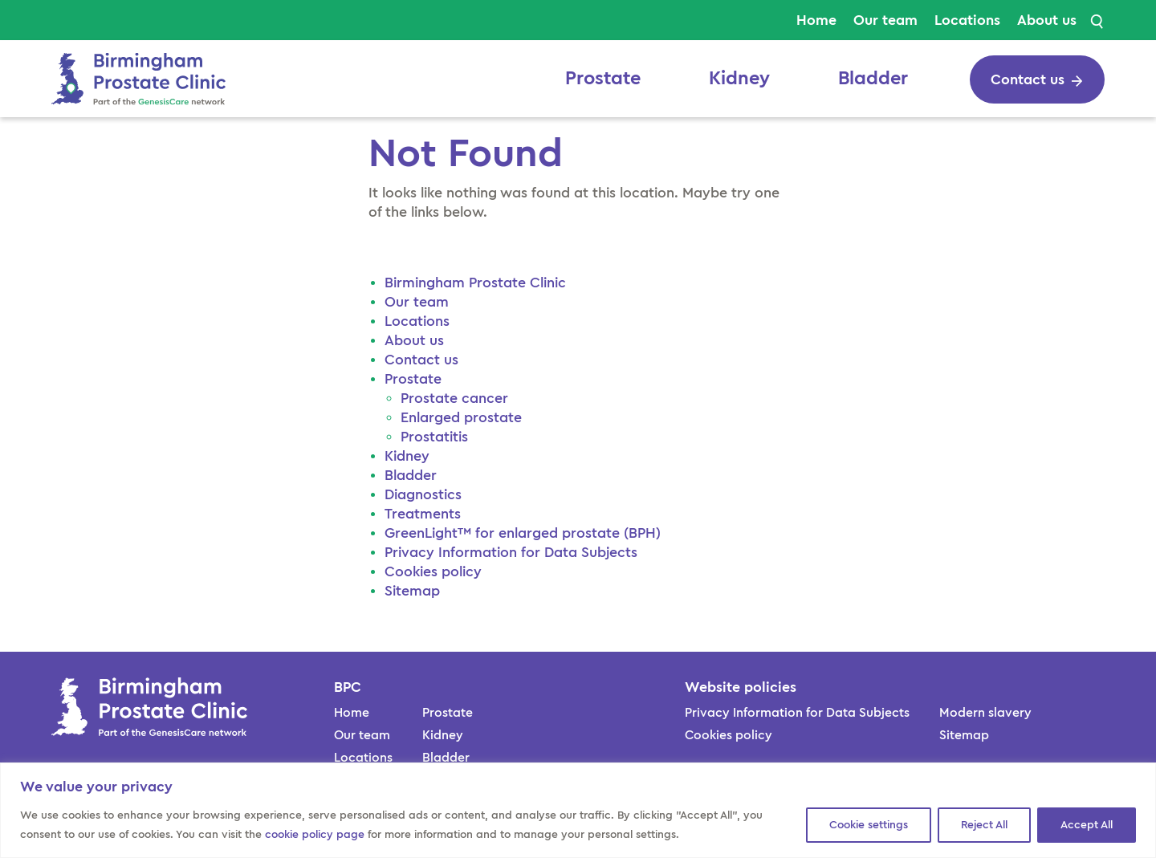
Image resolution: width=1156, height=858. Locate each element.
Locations (967, 20)
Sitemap (412, 591)
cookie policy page (314, 834)
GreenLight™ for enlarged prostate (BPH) (523, 533)
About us (1047, 20)
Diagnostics (423, 494)
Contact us (421, 359)
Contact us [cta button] (1027, 79)
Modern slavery (985, 712)
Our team (885, 20)
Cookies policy (433, 571)
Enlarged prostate (461, 417)
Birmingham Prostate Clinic (477, 282)
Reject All (984, 825)
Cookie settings (868, 825)
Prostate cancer (454, 398)
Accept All (1086, 825)
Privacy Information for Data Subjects (511, 552)
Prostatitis (436, 436)
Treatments (423, 513)
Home (816, 20)
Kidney (739, 78)
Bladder (873, 78)
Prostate (603, 78)
